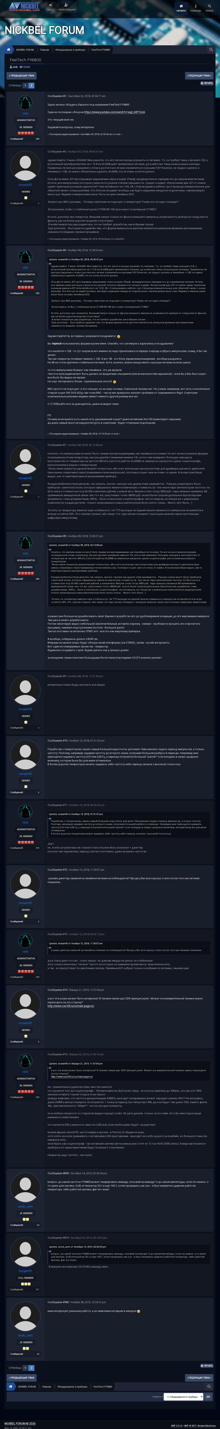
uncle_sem (25, 1205)
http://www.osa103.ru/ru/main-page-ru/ (71, 1004)
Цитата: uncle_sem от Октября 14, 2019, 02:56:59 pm (77, 1245)
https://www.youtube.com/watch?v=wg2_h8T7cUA (114, 112)
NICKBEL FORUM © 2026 (20, 1422)
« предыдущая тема (21, 75)
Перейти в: (157, 1395)
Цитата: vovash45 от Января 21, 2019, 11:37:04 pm (76, 1062)
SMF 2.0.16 (176, 1424)
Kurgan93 (25, 1269)
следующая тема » (199, 75)
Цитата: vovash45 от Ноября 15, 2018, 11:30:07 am (76, 942)
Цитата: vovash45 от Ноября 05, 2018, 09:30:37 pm (76, 259)
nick (15, 67)
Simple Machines (206, 1424)
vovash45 (25, 184)
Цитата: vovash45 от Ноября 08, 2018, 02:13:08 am (76, 545)
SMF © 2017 (190, 1424)
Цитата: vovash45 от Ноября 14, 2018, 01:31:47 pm (76, 813)
